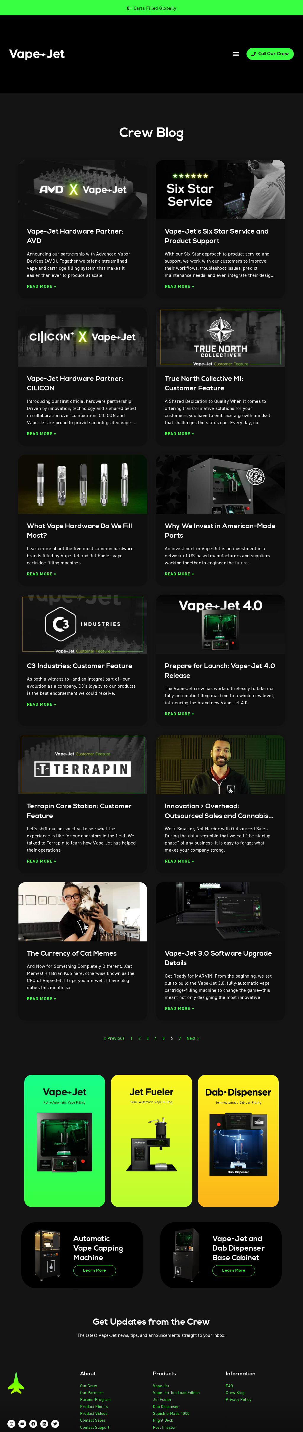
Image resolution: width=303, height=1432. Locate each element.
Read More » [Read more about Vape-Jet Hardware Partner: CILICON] (42, 434)
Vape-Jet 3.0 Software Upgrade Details (208, 958)
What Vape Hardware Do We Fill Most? (80, 531)
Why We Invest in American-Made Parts (216, 531)
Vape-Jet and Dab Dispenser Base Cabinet (236, 1248)
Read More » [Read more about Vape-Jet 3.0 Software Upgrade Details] (180, 1008)
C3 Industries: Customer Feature (71, 671)
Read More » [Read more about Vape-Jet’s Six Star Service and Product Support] (180, 286)
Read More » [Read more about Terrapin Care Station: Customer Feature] (42, 861)
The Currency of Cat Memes (77, 953)
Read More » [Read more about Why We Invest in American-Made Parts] (180, 574)
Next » (194, 1038)
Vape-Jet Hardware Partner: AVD (80, 236)
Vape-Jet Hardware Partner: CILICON (80, 383)
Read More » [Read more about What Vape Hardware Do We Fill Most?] (42, 574)
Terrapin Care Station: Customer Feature (67, 811)
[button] (236, 54)
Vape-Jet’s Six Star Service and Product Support (215, 236)
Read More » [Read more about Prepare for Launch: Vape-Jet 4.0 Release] (180, 714)
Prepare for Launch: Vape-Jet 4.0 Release (220, 671)
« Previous (113, 1038)
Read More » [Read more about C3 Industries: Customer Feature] (42, 714)
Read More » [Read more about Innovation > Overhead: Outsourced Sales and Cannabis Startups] (180, 861)
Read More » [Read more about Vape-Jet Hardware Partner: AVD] (42, 286)
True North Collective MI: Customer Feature (209, 383)
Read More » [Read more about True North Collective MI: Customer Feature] (180, 434)
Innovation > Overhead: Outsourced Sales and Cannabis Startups (206, 815)
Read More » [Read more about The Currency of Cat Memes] (42, 999)
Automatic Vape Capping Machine (95, 1248)
